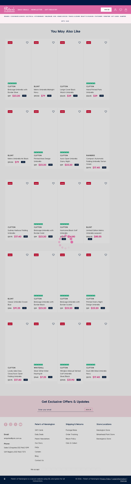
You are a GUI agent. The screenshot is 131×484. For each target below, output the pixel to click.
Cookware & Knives (18, 16)
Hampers (123, 16)
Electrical (30, 16)
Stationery (99, 16)
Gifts (63, 21)
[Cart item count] (126, 9)
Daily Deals (23, 10)
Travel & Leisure (74, 16)
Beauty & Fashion (87, 16)
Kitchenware (39, 16)
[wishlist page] (120, 9)
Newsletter (36, 10)
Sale (67, 21)
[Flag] (106, 9)
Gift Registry (51, 10)
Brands (6, 16)
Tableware (48, 16)
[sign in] (115, 9)
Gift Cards (115, 16)
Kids (54, 16)
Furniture (107, 16)
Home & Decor (62, 16)
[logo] (9, 9)
